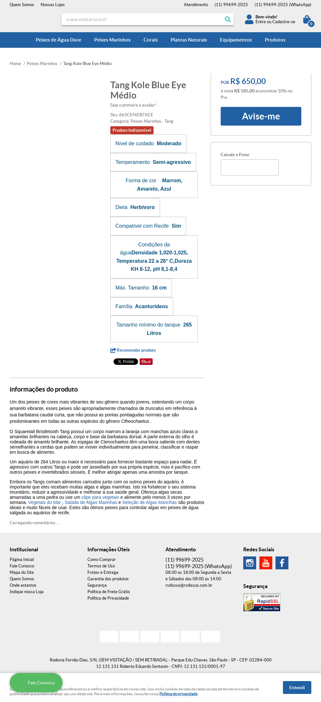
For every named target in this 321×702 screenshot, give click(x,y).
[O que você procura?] (228, 19)
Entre (261, 21)
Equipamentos (236, 40)
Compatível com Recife (142, 226)
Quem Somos (22, 4)
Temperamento (132, 162)
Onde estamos (23, 585)
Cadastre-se (283, 21)
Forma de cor (140, 180)
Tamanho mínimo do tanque (148, 324)
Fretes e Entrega (102, 572)
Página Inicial (22, 559)
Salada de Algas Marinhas (91, 502)
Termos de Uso (101, 566)
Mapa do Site (22, 572)
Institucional (24, 549)
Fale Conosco (22, 566)
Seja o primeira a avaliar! (133, 105)
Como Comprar (101, 559)
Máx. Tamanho (132, 287)
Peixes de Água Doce (58, 40)
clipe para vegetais (100, 497)
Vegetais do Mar (44, 502)
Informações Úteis (108, 549)
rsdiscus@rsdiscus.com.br (189, 585)
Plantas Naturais (189, 40)
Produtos (275, 40)
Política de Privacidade (108, 598)
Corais (151, 40)
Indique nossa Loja (27, 591)
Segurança (97, 585)
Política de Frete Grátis (108, 591)
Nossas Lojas (53, 4)
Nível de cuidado (134, 143)
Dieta (121, 207)
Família (123, 306)
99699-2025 (231, 4)
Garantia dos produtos (108, 578)
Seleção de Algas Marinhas (149, 502)
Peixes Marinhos (112, 40)
